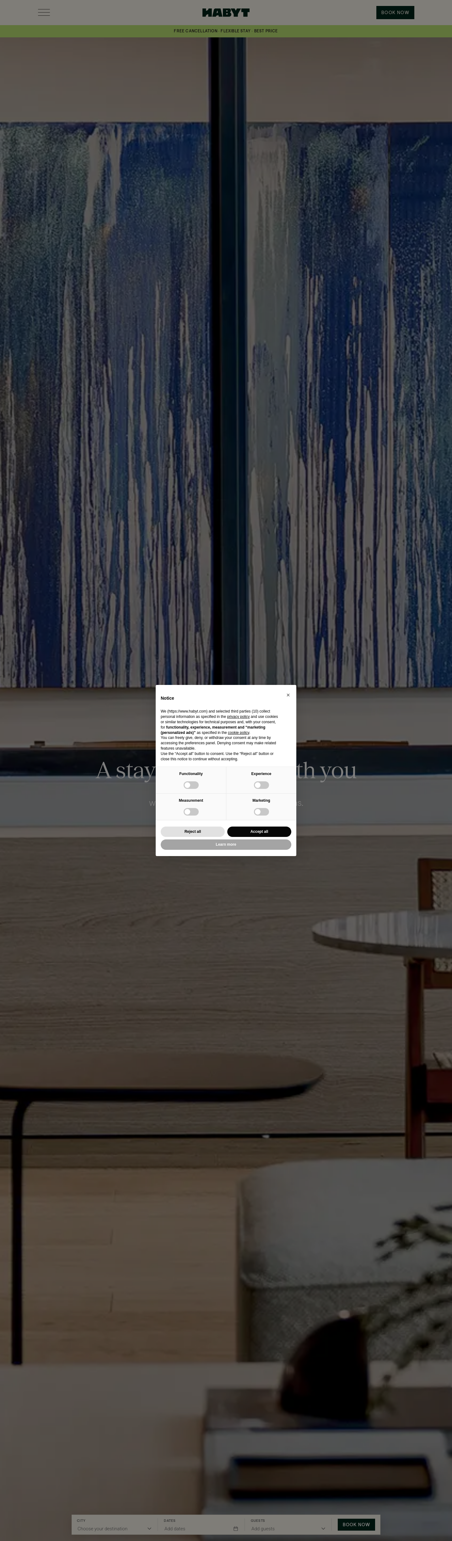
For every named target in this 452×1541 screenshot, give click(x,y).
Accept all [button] (259, 831)
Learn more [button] (226, 844)
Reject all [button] (193, 831)
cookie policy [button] (238, 732)
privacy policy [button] (238, 716)
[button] (288, 695)
